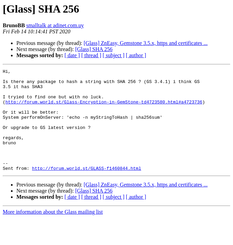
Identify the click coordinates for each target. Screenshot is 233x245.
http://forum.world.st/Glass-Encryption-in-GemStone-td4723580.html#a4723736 (103, 109)
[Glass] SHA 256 (93, 49)
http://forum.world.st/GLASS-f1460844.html (86, 188)
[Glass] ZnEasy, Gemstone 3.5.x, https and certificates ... (145, 43)
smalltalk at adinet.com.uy (55, 25)
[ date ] (72, 55)
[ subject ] (114, 55)
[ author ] (136, 55)
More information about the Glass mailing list (53, 232)
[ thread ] (91, 55)
